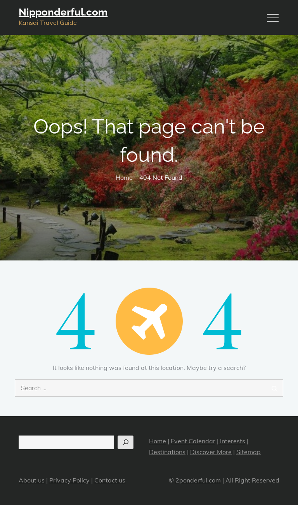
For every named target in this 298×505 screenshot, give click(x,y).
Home (157, 441)
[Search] (125, 442)
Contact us (109, 480)
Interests (231, 441)
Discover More (211, 452)
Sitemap (248, 452)
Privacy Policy (69, 480)
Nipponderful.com (63, 12)
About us (32, 480)
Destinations (167, 452)
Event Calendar (193, 441)
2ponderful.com (198, 480)
